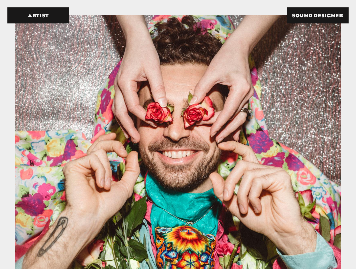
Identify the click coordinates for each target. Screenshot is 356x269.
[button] (318, 15)
